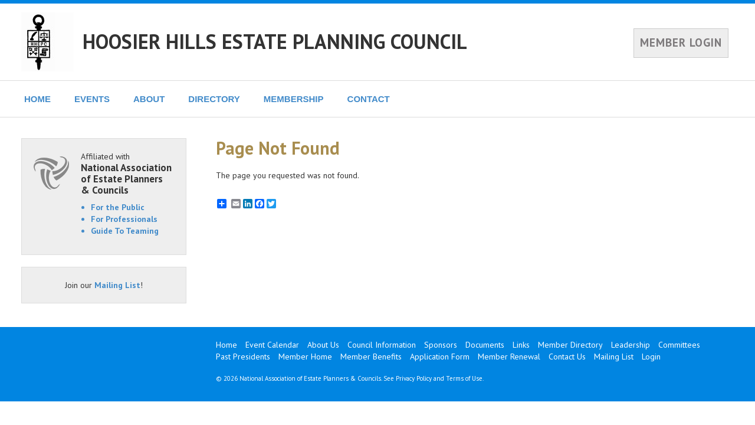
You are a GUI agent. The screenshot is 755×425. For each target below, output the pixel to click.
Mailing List (117, 285)
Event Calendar (272, 344)
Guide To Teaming (125, 230)
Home (226, 344)
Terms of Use (464, 378)
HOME (37, 99)
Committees (679, 344)
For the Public (118, 207)
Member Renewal (509, 356)
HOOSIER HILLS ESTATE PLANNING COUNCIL (275, 41)
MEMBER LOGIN (681, 42)
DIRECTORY (214, 99)
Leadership (630, 344)
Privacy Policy (414, 378)
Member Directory (570, 344)
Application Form (440, 356)
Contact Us (567, 356)
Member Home (305, 356)
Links (521, 344)
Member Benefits (371, 356)
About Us (323, 344)
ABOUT (149, 99)
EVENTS (92, 99)
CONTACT (368, 99)
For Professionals (124, 219)
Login (651, 356)
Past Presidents (243, 356)
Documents (484, 344)
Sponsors (440, 344)
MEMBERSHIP (294, 99)
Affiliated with (127, 173)
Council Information (381, 344)
